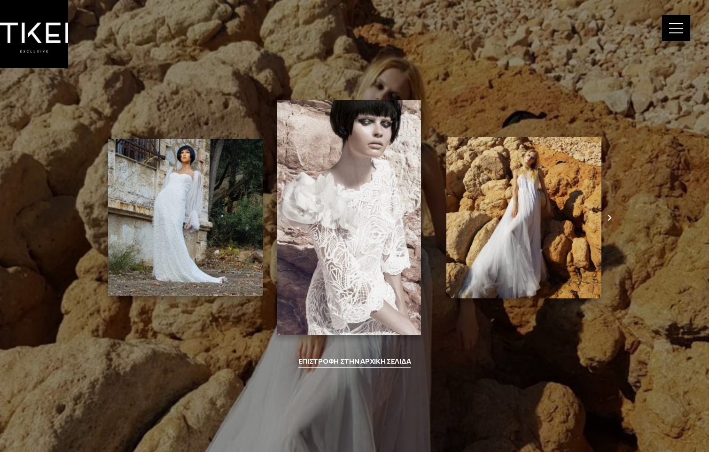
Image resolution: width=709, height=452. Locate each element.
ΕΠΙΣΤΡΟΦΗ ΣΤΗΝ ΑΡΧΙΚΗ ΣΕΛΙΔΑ (354, 361)
